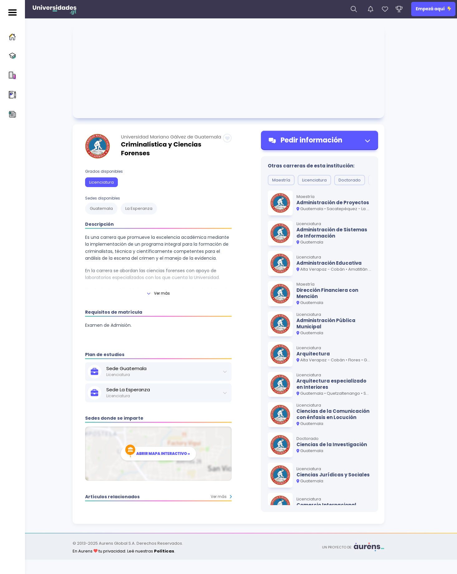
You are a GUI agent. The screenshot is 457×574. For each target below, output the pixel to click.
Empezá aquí (433, 9)
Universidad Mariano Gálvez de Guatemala (171, 137)
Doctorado (350, 180)
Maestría (281, 180)
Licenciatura (101, 182)
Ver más (221, 496)
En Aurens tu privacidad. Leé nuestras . (124, 551)
